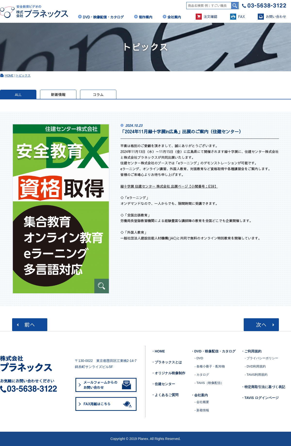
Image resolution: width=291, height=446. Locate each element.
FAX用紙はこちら (108, 404)
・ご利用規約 (251, 351)
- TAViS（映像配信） (209, 383)
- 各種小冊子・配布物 (209, 366)
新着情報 (58, 94)
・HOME (158, 351)
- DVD (198, 358)
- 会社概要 (201, 402)
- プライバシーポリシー (261, 358)
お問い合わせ (272, 17)
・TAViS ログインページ (260, 398)
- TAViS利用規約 (256, 374)
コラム (98, 94)
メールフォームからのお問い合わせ (107, 385)
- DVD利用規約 (255, 366)
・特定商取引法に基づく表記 (263, 387)
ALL (18, 94)
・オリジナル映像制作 (168, 373)
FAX (237, 17)
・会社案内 (199, 395)
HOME (9, 75)
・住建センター (163, 384)
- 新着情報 (201, 410)
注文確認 (206, 17)
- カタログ (201, 374)
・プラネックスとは (166, 362)
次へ (261, 324)
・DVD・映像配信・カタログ (213, 351)
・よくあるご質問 (164, 395)
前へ (29, 324)
